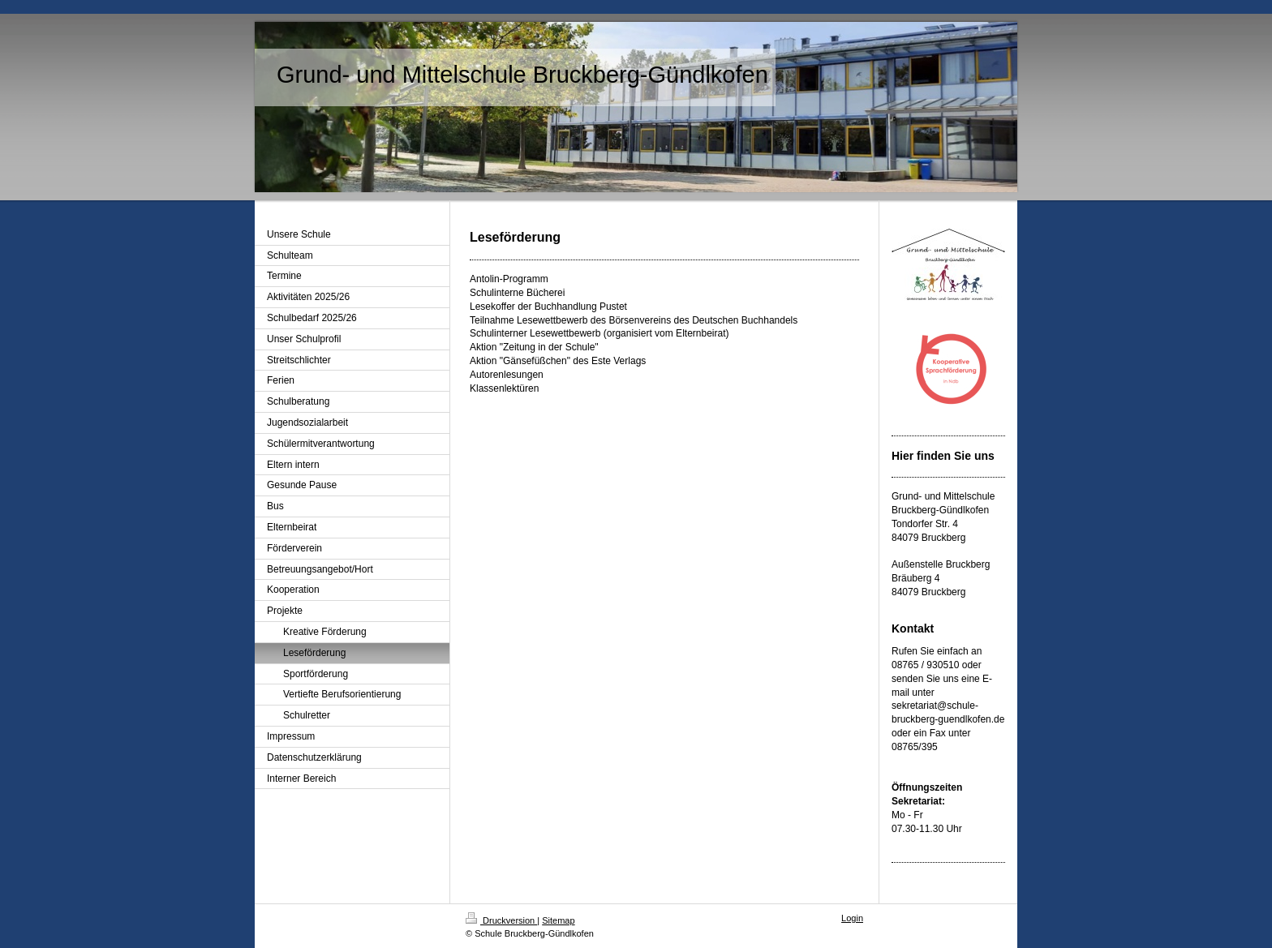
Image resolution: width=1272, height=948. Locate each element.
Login (852, 918)
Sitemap (558, 920)
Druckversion (501, 920)
